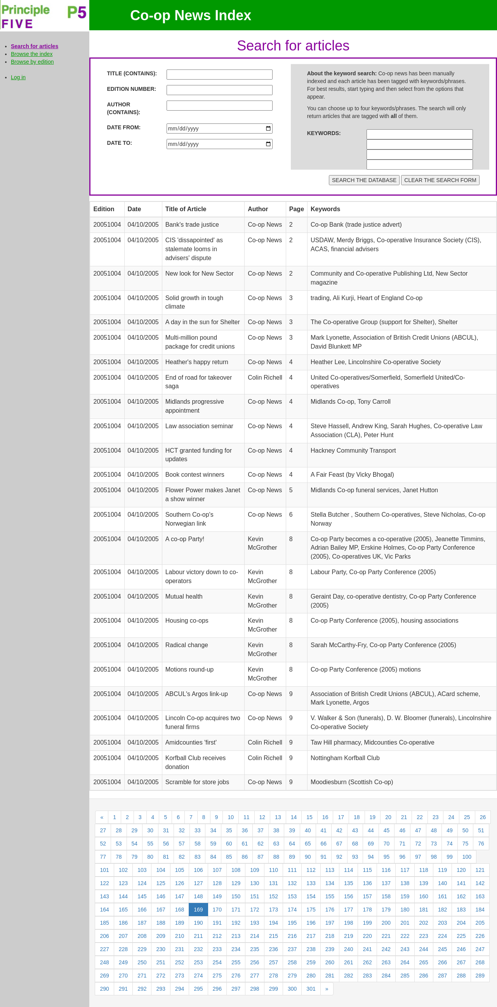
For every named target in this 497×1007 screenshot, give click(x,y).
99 (450, 857)
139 (423, 883)
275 (217, 975)
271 (141, 975)
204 (461, 923)
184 (480, 909)
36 (245, 830)
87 (260, 857)
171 (235, 909)
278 (273, 975)
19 (373, 817)
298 (254, 989)
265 (423, 962)
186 (123, 923)
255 (235, 962)
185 (104, 923)
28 (119, 830)
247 (480, 949)
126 (179, 883)
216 (292, 936)
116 (386, 870)
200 (386, 923)
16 (325, 817)
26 (483, 817)
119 (442, 870)
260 (329, 962)
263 (386, 962)
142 (480, 883)
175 (310, 909)
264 (404, 962)
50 (465, 830)
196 (310, 923)
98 (434, 857)
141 (461, 883)
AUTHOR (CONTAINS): (123, 108)
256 (254, 962)
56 (166, 843)
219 (348, 936)
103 (141, 870)
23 (436, 817)
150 (235, 896)
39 (292, 830)
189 (179, 923)
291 (123, 989)
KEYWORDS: (324, 133)
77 (103, 857)
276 (235, 975)
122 (104, 883)
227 (104, 949)
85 (229, 857)
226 (480, 936)
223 (423, 936)
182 (442, 909)
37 (260, 830)
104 (160, 870)
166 (141, 909)
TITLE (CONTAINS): (132, 73)
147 (179, 896)
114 (348, 870)
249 (123, 962)
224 (442, 936)
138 (404, 883)
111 (292, 870)
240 (348, 949)
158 (386, 896)
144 (123, 896)
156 (348, 896)
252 (179, 962)
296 (217, 989)
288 (461, 975)
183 (461, 909)
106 (198, 870)
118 (423, 870)
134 (329, 883)
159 (404, 896)
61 (245, 843)
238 (310, 949)
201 (404, 923)
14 (294, 817)
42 (339, 830)
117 (404, 870)
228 (123, 949)
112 (310, 870)
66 (324, 843)
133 (310, 883)
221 (386, 936)
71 (402, 843)
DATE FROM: (124, 127)
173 (273, 909)
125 (160, 883)
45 (387, 830)
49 (450, 830)
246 (461, 949)
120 (461, 870)
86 (245, 857)
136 (367, 883)
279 (292, 975)
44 (371, 830)
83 (198, 857)
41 (324, 830)
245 (442, 949)
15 (309, 817)
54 (135, 843)
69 (371, 843)
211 (198, 936)
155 (329, 896)
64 (292, 843)
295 (198, 989)
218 (329, 936)
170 (217, 909)
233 (217, 949)
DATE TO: (119, 143)
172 (254, 909)
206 (104, 936)
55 (150, 843)
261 (348, 962)
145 (141, 896)
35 (229, 830)
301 (310, 989)
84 (213, 857)
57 (182, 843)
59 (213, 843)
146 (160, 896)
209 (160, 936)
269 (104, 975)
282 (348, 975)
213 (235, 936)
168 (179, 909)
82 (182, 857)
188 (160, 923)
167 (160, 909)
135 (348, 883)
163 (480, 896)
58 (198, 843)
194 (273, 923)
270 (123, 975)
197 (329, 923)
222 (404, 936)
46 (402, 830)
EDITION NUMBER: (131, 89)
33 (198, 830)
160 (423, 896)
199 (367, 923)
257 (273, 962)
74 (450, 843)
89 (292, 857)
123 (123, 883)
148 (198, 896)
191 (217, 923)
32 (182, 830)
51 (481, 830)
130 (254, 883)
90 (308, 857)
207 (123, 936)
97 (418, 857)
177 (348, 909)
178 (367, 909)
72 (418, 843)
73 (434, 843)
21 (404, 817)
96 (402, 857)
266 (442, 962)
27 (103, 830)
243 (404, 949)
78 (119, 857)
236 (273, 949)
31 (166, 830)
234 (235, 949)
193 (254, 923)
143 (104, 896)
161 (442, 896)
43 (355, 830)
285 (404, 975)
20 (388, 817)
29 (135, 830)
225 (461, 936)
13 (278, 817)
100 (466, 857)
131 (273, 883)
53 (119, 843)
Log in (18, 77)
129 (235, 883)
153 (292, 896)
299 (273, 989)
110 (273, 870)
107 (217, 870)
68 (355, 843)
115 (367, 870)
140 (442, 883)
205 (480, 923)
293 (160, 989)
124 (141, 883)
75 (465, 843)
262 (367, 962)
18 (357, 817)
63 (276, 843)
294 (179, 989)
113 (329, 870)
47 (418, 830)
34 (213, 830)
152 (273, 896)
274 (198, 975)
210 (179, 936)
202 (423, 923)
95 (387, 857)
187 (141, 923)
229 (141, 949)
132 (292, 883)
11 (246, 817)
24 (451, 817)
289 (480, 975)
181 (423, 909)
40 (308, 830)
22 (420, 817)
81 (166, 857)
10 (231, 817)
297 (235, 989)
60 (229, 843)
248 (104, 962)
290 (104, 989)
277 (254, 975)
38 (276, 830)
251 (160, 962)
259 (310, 962)
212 (217, 936)
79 (135, 857)
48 (434, 830)
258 (292, 962)
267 (461, 962)
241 (367, 949)
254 (217, 962)
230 (160, 949)
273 (179, 975)
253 (198, 962)
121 (480, 870)
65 (308, 843)
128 (217, 883)
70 (387, 843)
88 (276, 857)
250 (141, 962)
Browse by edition (32, 62)
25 (467, 817)
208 (141, 936)
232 (198, 949)
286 (423, 975)
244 (423, 949)
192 (235, 923)
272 (160, 975)
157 (367, 896)
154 (310, 896)
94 (371, 857)
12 (262, 817)
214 (254, 936)
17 (341, 817)
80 (150, 857)
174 (292, 909)
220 (367, 936)
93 (355, 857)
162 (461, 896)
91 (324, 857)
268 (480, 962)
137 (386, 883)
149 (217, 896)
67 (339, 843)
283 (367, 975)
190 (198, 923)
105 (179, 870)
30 (150, 830)
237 (292, 949)
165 (123, 909)
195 (292, 923)
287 (442, 975)
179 (386, 909)
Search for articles (34, 46)
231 (179, 949)
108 (235, 870)
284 (386, 975)
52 (103, 843)
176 (329, 909)
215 (273, 936)
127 (198, 883)
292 (141, 989)
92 (339, 857)
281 (329, 975)
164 (104, 909)
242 (386, 949)
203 (442, 923)
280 (310, 975)
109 (254, 870)
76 (481, 843)
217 (310, 936)
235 (254, 949)
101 (104, 870)
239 (329, 949)
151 (254, 896)
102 (123, 870)
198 (348, 923)
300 (292, 989)
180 (404, 909)
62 (260, 843)
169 (198, 909)
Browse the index (31, 54)
